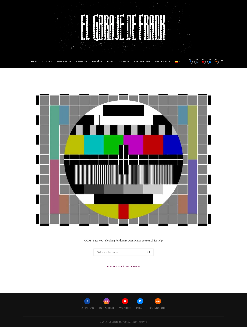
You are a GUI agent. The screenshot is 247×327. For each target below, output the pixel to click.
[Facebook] (190, 61)
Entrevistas (64, 61)
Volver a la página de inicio (123, 266)
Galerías (124, 61)
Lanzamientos (142, 61)
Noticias (47, 61)
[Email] (209, 61)
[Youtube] (203, 61)
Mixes (110, 61)
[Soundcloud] (216, 61)
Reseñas (97, 61)
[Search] (222, 61)
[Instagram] (196, 61)
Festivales (161, 61)
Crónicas (81, 61)
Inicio (34, 61)
